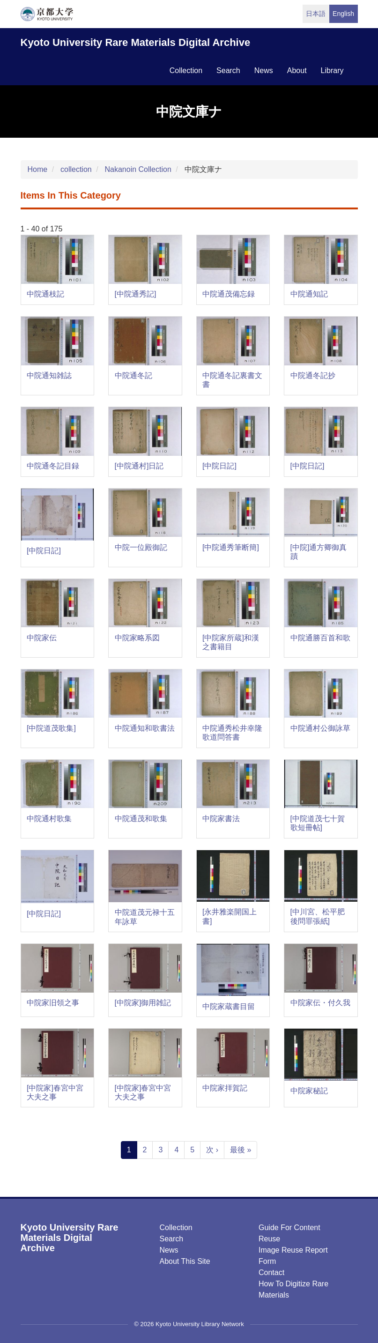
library (332, 70)
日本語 (316, 13)
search (228, 70)
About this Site (185, 1261)
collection (186, 70)
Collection (176, 1228)
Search (172, 1239)
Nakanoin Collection (137, 169)
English (343, 13)
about (297, 70)
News (169, 1250)
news (263, 70)
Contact (271, 1272)
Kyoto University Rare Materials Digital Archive (136, 42)
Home (38, 169)
